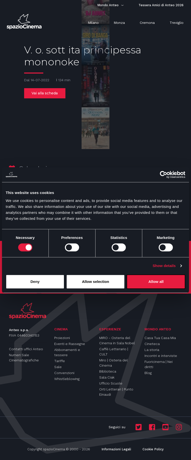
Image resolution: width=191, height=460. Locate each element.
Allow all (156, 281)
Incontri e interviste (160, 356)
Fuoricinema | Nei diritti (158, 364)
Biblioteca (107, 371)
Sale (58, 367)
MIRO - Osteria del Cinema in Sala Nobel (117, 340)
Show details (164, 266)
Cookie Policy (153, 449)
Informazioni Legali (116, 449)
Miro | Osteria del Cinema (113, 362)
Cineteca (152, 344)
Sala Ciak (106, 377)
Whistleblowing (67, 379)
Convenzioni (64, 373)
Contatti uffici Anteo (26, 349)
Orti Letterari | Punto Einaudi (116, 391)
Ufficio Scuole (110, 383)
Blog (148, 373)
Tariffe (59, 361)
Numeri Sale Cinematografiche (24, 357)
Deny (35, 281)
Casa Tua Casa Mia (160, 338)
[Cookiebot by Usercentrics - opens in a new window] (163, 174)
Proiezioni (62, 338)
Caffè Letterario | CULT (113, 351)
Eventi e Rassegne (69, 344)
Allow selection (95, 281)
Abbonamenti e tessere (67, 352)
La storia (151, 350)
